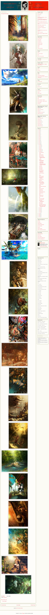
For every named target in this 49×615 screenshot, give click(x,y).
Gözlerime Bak (41, 190)
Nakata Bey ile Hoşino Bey (42, 186)
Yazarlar (39, 119)
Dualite (40, 153)
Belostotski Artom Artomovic (41, 177)
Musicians (39, 70)
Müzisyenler (39, 123)
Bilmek (40, 185)
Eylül (40, 148)
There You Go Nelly (41, 198)
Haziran (40, 151)
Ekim (40, 147)
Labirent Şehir (41, 189)
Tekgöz (39, 45)
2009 (39, 214)
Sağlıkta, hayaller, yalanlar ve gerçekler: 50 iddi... (42, 206)
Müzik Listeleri (39, 93)
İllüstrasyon (5, 597)
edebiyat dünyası (40, 125)
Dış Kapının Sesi (40, 81)
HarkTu (39, 74)
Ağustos (40, 149)
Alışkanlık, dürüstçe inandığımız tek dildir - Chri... (42, 158)
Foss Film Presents (40, 53)
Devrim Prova (39, 39)
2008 (39, 215)
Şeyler (38, 108)
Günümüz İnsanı (41, 181)
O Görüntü (40, 165)
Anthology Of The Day (40, 112)
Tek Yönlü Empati (41, 152)
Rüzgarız (39, 227)
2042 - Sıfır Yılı (40, 13)
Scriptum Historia (40, 228)
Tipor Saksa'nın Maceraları (41, 75)
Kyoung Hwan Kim (41, 199)
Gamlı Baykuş (39, 102)
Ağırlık (40, 187)
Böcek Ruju (39, 86)
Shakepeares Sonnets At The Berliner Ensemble (42, 164)
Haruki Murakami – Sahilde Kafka (41, 162)
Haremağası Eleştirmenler (42, 204)
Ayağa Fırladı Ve (41, 195)
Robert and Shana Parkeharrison (41, 160)
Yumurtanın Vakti (41, 179)
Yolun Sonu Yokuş (41, 188)
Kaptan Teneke (40, 97)
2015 (39, 139)
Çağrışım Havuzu (40, 113)
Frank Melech (41, 203)
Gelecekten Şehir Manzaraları (41, 171)
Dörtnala (40, 159)
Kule (38, 98)
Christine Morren (41, 184)
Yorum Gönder (4, 601)
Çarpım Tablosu (40, 236)
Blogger (23, 613)
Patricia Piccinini (41, 154)
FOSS (38, 52)
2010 (39, 213)
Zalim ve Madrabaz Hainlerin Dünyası (41, 182)
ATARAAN (39, 14)
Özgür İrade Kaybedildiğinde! (41, 201)
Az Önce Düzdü (41, 196)
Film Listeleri (39, 90)
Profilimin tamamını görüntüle (43, 246)
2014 (39, 140)
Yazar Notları (39, 60)
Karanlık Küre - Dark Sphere (41, 27)
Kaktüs (40, 175)
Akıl (39, 197)
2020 (39, 134)
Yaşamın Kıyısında (40, 48)
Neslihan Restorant (40, 233)
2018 (39, 136)
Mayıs (40, 207)
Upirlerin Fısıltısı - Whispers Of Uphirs (42, 33)
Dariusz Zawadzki (41, 176)
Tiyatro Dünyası (40, 124)
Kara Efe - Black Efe (40, 26)
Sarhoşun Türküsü (40, 43)
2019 (39, 135)
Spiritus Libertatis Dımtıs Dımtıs (42, 229)
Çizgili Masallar (40, 223)
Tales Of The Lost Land (41, 56)
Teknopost (39, 103)
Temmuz (40, 150)
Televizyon (40, 180)
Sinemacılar (39, 120)
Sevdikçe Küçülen (40, 44)
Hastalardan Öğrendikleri (41, 224)
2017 (39, 137)
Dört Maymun (39, 40)
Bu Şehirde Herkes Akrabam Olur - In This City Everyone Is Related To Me (42, 19)
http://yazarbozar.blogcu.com (41, 237)
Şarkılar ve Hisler (40, 109)
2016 (39, 138)
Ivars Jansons (41, 202)
